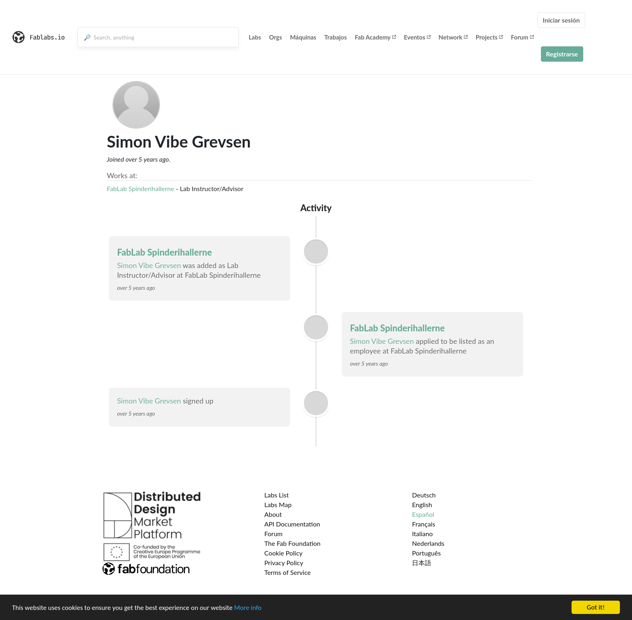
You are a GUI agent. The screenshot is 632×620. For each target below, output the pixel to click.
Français (423, 524)
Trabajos (335, 37)
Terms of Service (287, 572)
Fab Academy (375, 37)
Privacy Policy (284, 562)
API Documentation (292, 524)
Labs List (276, 495)
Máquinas (303, 37)
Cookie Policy (283, 553)
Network (453, 37)
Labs (255, 37)
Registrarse (562, 54)
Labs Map (278, 504)
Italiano (422, 533)
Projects (489, 37)
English (422, 504)
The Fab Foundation (292, 543)
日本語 (421, 562)
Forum (522, 37)
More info (248, 609)
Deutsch (424, 495)
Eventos (417, 37)
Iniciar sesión (561, 20)
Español (423, 514)
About (273, 514)
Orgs (275, 37)
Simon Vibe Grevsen (149, 265)
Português (426, 553)
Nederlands (428, 543)
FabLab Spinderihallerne (141, 188)
